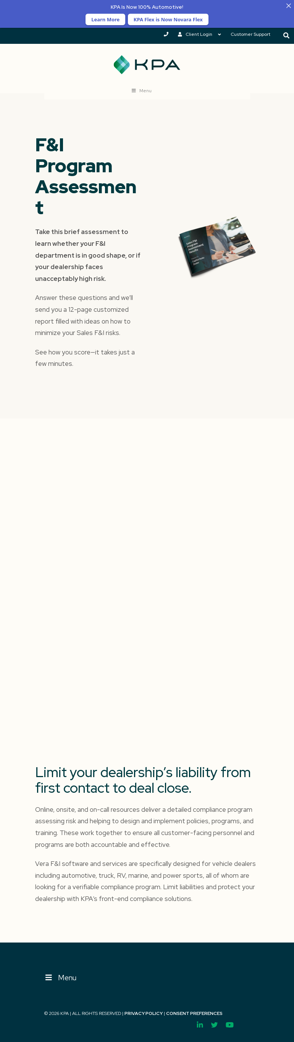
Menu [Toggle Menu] (60, 978)
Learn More (105, 19)
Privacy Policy (143, 1013)
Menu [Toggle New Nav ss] (141, 91)
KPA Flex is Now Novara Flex (168, 19)
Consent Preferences (194, 1013)
